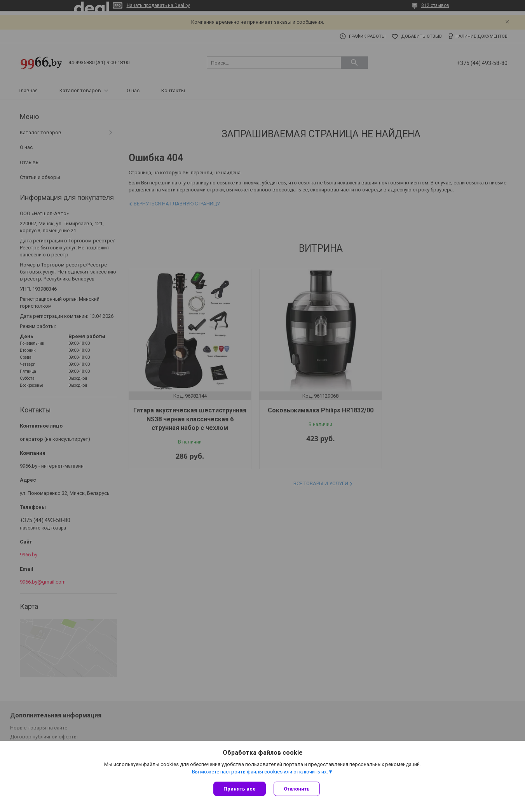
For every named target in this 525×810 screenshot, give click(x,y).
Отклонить (297, 789)
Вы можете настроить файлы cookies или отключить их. (260, 772)
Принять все (239, 789)
